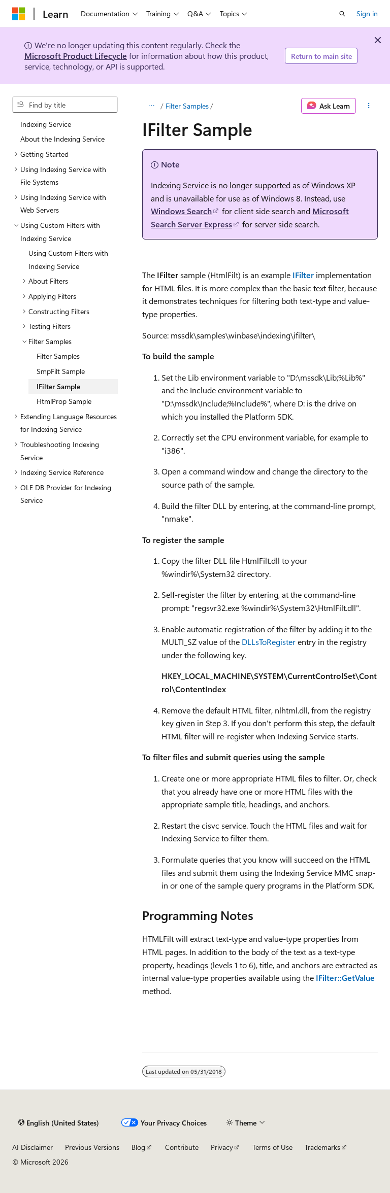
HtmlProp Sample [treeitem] (64, 401)
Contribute (182, 1147)
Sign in (367, 13)
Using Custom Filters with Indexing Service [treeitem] (68, 259)
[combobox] (65, 104)
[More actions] (369, 106)
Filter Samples (187, 106)
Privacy (222, 1147)
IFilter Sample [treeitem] (58, 386)
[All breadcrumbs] (151, 106)
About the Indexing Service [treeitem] (62, 139)
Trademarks (322, 1147)
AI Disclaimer (32, 1147)
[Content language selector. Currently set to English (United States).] (58, 1122)
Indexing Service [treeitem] (45, 124)
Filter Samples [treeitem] (58, 356)
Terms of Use (272, 1147)
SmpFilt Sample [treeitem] (61, 371)
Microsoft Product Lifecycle (75, 55)
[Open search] (342, 14)
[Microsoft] (18, 13)
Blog (138, 1147)
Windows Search (181, 211)
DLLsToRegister (269, 641)
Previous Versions (92, 1147)
